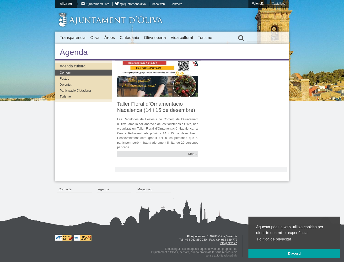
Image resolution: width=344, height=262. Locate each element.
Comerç (65, 72)
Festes (64, 78)
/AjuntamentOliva (97, 4)
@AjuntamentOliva (133, 4)
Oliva (95, 37)
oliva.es (66, 4)
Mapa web (158, 4)
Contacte (176, 4)
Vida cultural (182, 37)
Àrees (109, 37)
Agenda (103, 189)
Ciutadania (129, 37)
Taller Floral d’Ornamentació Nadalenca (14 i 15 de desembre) (156, 107)
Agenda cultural (73, 66)
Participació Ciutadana (75, 90)
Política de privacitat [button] (274, 239)
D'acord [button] (294, 253)
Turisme (205, 37)
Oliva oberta (155, 37)
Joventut (65, 84)
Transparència (73, 37)
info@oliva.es (228, 243)
